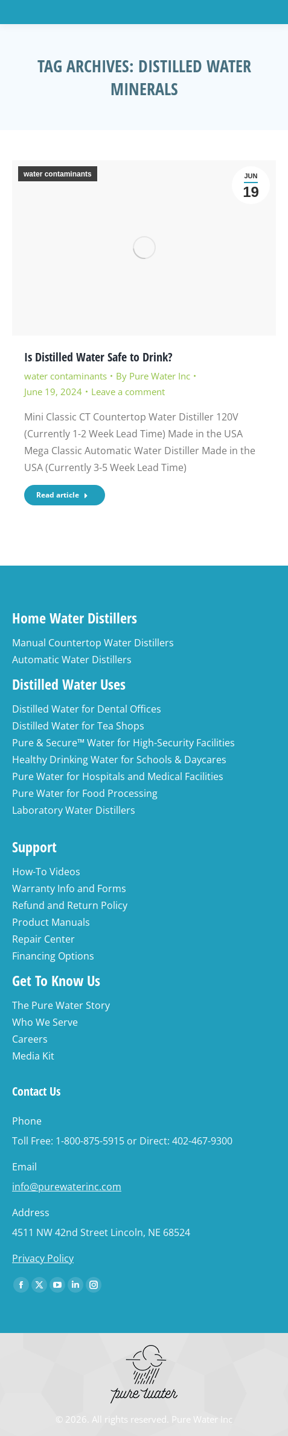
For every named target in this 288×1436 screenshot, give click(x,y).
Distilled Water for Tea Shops (78, 725)
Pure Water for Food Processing (85, 793)
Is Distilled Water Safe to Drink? (98, 357)
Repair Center (43, 939)
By (153, 376)
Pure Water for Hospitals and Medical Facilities (117, 776)
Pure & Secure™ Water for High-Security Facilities (123, 742)
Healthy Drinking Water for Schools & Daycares (119, 759)
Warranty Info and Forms (69, 888)
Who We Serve (45, 1022)
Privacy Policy (43, 1258)
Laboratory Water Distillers (73, 810)
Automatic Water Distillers (72, 659)
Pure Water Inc (201, 1419)
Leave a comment (128, 392)
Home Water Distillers (74, 618)
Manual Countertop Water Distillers (93, 642)
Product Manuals (51, 922)
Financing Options (53, 956)
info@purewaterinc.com (66, 1186)
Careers (30, 1039)
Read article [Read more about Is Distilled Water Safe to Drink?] (62, 495)
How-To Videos (46, 871)
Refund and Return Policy (69, 905)
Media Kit (33, 1056)
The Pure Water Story (61, 1005)
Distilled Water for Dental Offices (86, 709)
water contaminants (58, 174)
